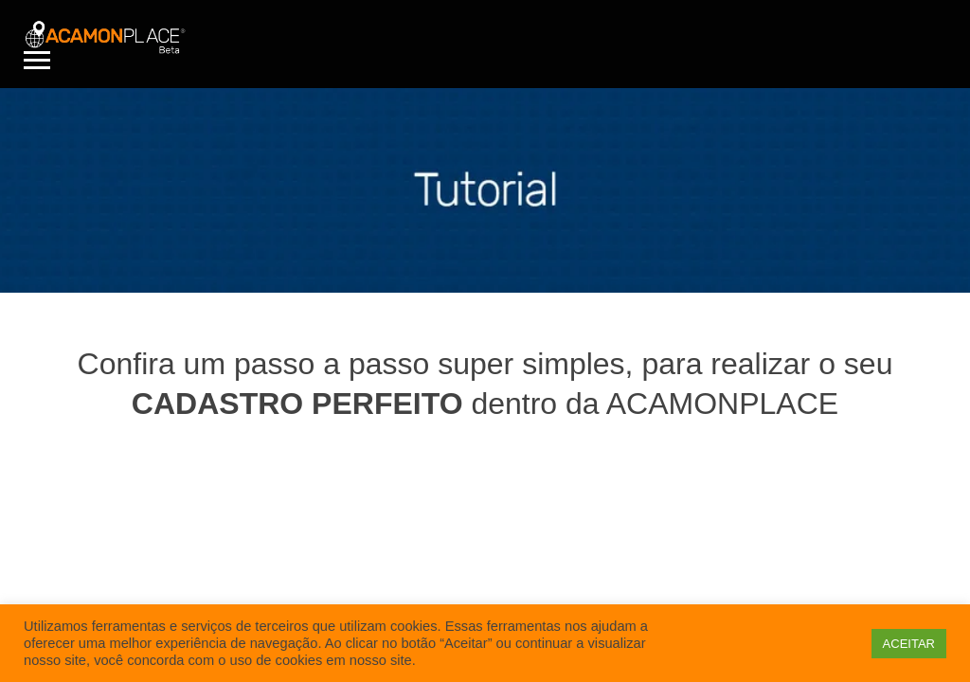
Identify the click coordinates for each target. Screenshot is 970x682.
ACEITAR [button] (909, 644)
